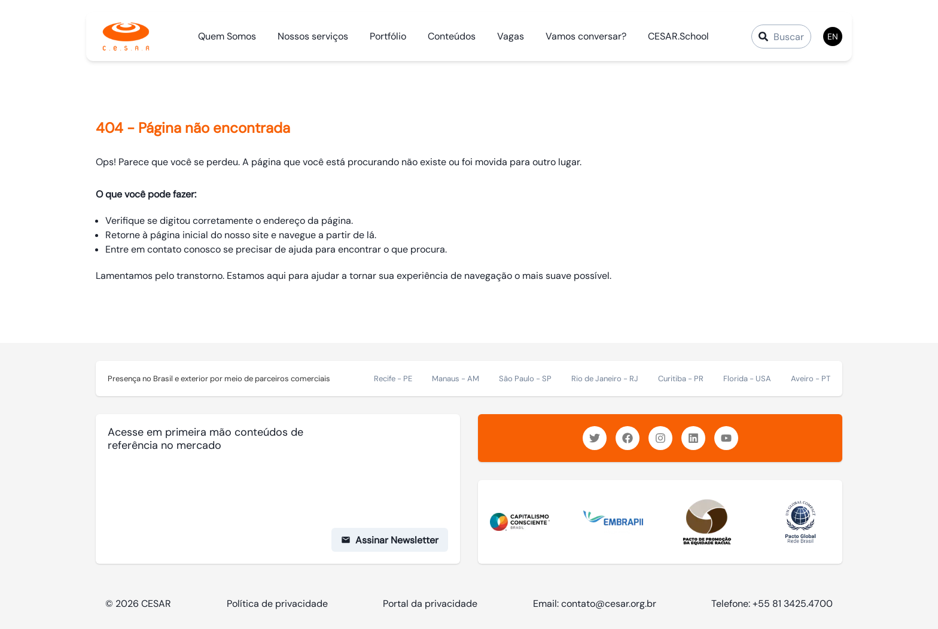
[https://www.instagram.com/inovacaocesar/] (660, 438)
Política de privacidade (277, 603)
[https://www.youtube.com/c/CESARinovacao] (726, 438)
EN (832, 36)
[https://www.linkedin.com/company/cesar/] (693, 438)
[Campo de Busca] (781, 36)
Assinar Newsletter (389, 540)
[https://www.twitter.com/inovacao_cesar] (595, 438)
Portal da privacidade (430, 603)
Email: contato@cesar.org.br (594, 603)
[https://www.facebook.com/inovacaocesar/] (627, 438)
